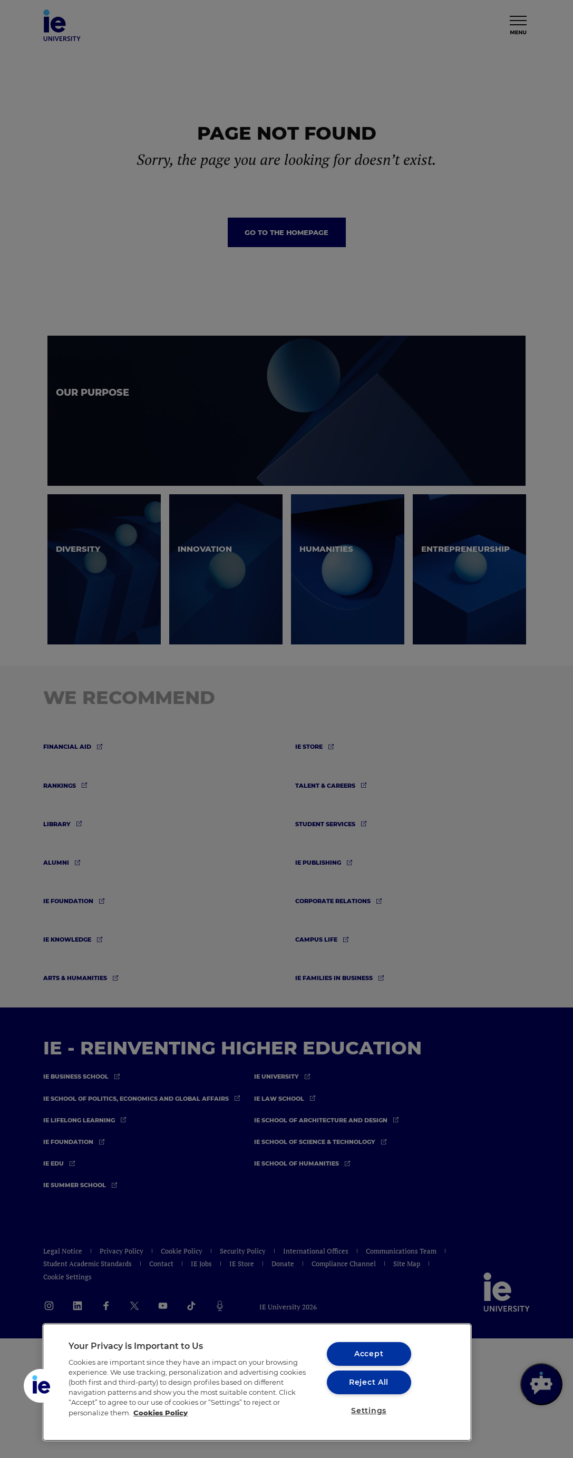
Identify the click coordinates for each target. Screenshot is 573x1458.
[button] (40, 1386)
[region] (257, 1382)
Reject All (369, 1382)
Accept (368, 1353)
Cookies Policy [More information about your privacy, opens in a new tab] (160, 1413)
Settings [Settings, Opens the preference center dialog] (368, 1410)
